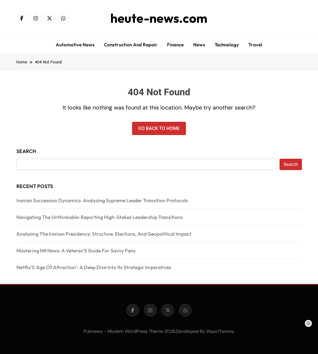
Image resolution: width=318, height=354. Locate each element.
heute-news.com (158, 18)
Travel (255, 45)
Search (26, 151)
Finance (175, 45)
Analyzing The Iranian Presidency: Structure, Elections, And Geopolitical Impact (103, 234)
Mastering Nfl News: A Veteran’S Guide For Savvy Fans (76, 250)
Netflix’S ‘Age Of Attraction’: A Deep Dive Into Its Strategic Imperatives (93, 267)
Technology (227, 45)
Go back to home (159, 128)
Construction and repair (131, 45)
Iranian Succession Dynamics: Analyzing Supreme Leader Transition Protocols (102, 200)
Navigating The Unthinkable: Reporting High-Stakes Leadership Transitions (99, 217)
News (199, 45)
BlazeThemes (220, 331)
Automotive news (75, 45)
